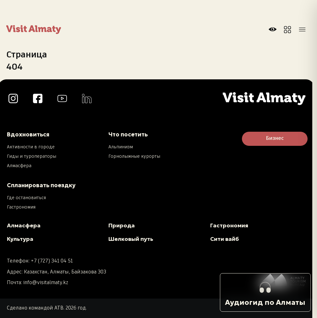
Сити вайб (224, 239)
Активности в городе (31, 147)
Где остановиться (26, 198)
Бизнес (275, 138)
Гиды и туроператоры (31, 156)
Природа (121, 225)
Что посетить (128, 134)
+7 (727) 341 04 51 (52, 261)
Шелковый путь (130, 239)
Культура (20, 239)
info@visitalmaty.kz (45, 282)
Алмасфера (19, 166)
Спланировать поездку (41, 185)
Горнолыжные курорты (134, 156)
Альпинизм (120, 147)
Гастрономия (21, 207)
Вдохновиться (28, 134)
